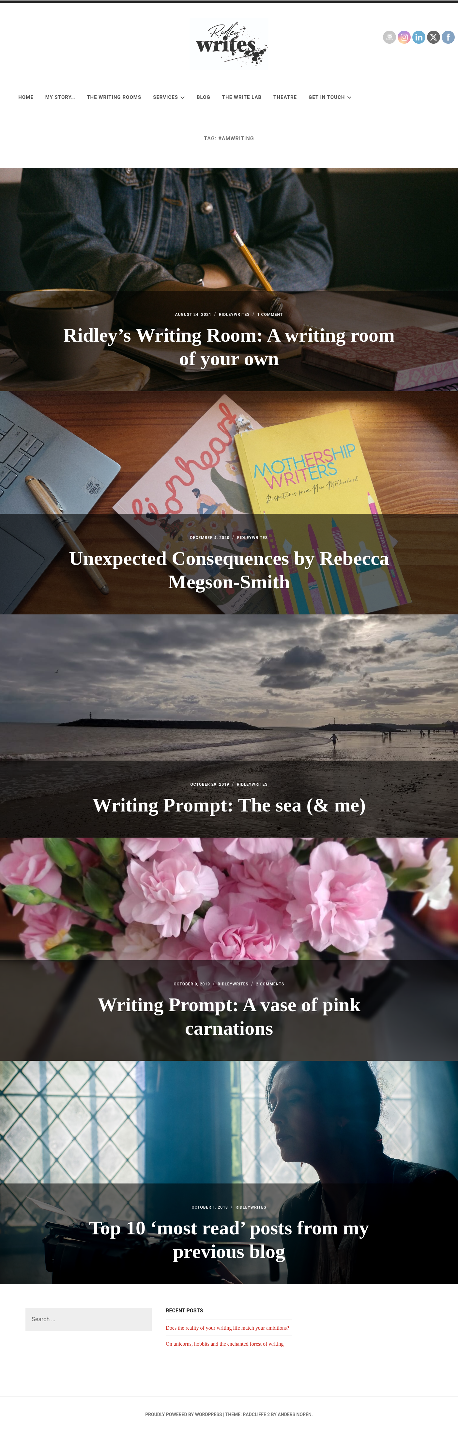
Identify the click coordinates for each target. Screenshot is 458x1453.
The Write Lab (242, 97)
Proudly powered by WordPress (183, 1435)
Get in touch (330, 97)
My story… (60, 97)
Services (169, 97)
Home (26, 97)
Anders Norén (294, 1435)
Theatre (285, 97)
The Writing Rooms (114, 97)
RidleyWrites (236, 312)
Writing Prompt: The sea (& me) (229, 802)
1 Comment (280, 312)
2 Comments (280, 981)
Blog (203, 97)
